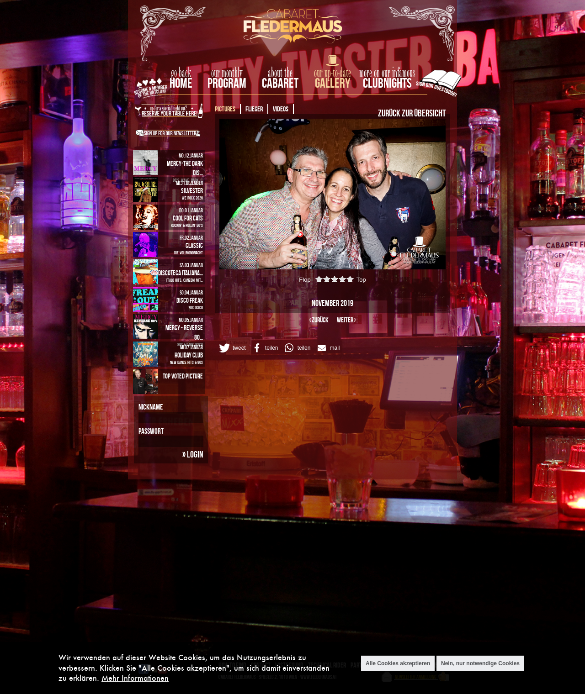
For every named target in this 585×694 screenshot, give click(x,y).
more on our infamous (387, 73)
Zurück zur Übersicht (412, 113)
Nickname (150, 407)
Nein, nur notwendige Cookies (480, 664)
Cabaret (280, 83)
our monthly (227, 73)
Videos (280, 109)
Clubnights (387, 83)
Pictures (225, 109)
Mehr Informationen (135, 678)
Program (226, 83)
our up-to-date (332, 73)
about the (280, 73)
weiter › (346, 320)
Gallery (332, 83)
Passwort (151, 431)
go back (181, 73)
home (181, 83)
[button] (232, 348)
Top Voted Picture (183, 376)
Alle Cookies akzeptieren (398, 664)
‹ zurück (319, 320)
